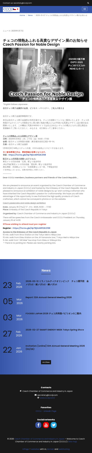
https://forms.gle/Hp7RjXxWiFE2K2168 (27, 154)
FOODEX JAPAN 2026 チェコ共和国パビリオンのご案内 (53, 313)
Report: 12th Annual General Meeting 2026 (49, 297)
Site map (73, 441)
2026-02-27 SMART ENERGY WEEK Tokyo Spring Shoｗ (55, 329)
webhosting (64, 449)
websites (35, 449)
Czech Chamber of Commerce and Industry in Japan (39, 438)
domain (50, 449)
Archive (46, 362)
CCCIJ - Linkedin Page (46, 411)
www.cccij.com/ (47, 397)
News (30, 15)
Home (22, 15)
